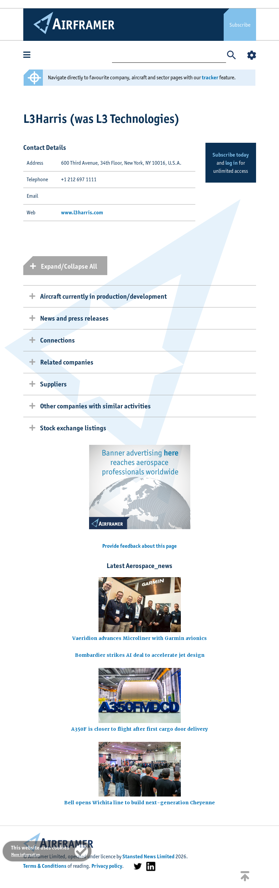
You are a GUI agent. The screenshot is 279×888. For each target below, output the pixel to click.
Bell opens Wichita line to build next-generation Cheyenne (139, 803)
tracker (210, 77)
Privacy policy (106, 866)
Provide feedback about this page (139, 546)
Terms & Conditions (44, 866)
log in (231, 163)
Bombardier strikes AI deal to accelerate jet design (139, 655)
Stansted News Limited (148, 856)
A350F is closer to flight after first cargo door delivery (139, 729)
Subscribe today (231, 155)
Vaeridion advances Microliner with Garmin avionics (139, 638)
